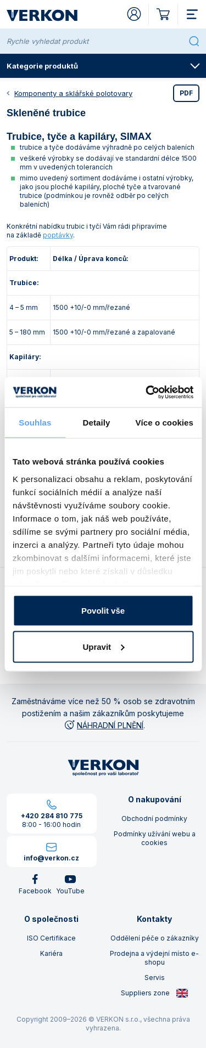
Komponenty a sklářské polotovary (73, 93)
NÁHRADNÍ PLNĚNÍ (103, 725)
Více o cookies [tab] (164, 422)
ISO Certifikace (51, 938)
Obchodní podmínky (154, 818)
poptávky (58, 235)
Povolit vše (103, 610)
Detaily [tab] (96, 422)
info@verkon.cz (51, 858)
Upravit (103, 646)
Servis (154, 977)
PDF (186, 93)
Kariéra (51, 953)
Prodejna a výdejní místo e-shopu (154, 957)
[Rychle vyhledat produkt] (95, 41)
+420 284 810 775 (51, 816)
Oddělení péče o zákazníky (154, 938)
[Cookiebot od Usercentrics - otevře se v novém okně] (146, 392)
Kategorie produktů (104, 65)
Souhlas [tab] (35, 422)
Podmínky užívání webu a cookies (155, 838)
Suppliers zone (154, 993)
